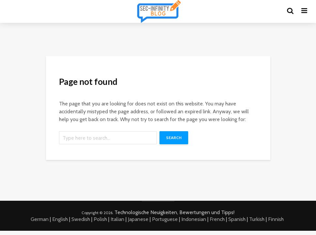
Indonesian (193, 219)
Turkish (256, 219)
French (217, 219)
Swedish (80, 219)
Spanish (237, 219)
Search (174, 137)
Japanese (138, 219)
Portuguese (165, 219)
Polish (100, 219)
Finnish (276, 219)
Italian (117, 219)
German (40, 219)
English (60, 219)
